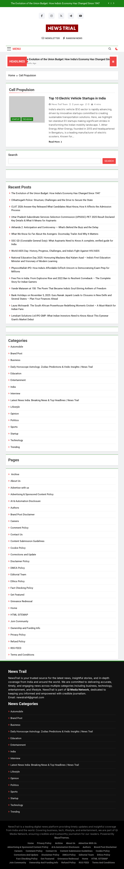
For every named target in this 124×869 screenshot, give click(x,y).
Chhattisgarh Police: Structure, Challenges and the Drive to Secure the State (52, 200)
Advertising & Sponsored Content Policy (31, 494)
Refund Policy (17, 641)
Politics (14, 420)
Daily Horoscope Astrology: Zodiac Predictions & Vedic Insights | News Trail (51, 366)
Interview (15, 393)
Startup (16, 119)
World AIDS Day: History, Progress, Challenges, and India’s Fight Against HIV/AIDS (55, 250)
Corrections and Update (23, 554)
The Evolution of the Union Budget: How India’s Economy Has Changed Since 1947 (55, 3)
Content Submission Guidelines (27, 541)
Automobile (16, 346)
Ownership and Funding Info (25, 628)
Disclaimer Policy (19, 561)
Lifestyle (15, 406)
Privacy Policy (18, 634)
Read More (55, 141)
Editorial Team (18, 574)
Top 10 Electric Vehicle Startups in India (77, 98)
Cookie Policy (18, 547)
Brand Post (16, 353)
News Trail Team (60, 104)
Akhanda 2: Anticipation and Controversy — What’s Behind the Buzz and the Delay (54, 227)
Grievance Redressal (21, 601)
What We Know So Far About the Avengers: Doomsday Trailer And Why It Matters (54, 233)
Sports (14, 426)
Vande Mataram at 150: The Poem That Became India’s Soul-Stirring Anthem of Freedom (58, 288)
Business (15, 360)
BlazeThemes (61, 837)
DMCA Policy (17, 567)
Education (15, 373)
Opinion (14, 413)
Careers (14, 521)
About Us (15, 481)
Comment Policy (19, 527)
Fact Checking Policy (21, 587)
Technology (16, 440)
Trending (27, 119)
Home (13, 608)
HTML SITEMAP (19, 614)
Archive (14, 474)
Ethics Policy (17, 581)
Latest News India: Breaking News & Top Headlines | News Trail (44, 400)
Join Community (19, 621)
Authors (14, 507)
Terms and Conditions (22, 654)
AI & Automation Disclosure (25, 501)
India (13, 386)
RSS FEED (15, 648)
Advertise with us (19, 487)
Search (12, 155)
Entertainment (18, 380)
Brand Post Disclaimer (22, 514)
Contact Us (16, 534)
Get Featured (17, 594)
